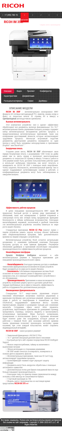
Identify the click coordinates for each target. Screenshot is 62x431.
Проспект (31, 91)
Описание (7, 91)
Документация (28, 96)
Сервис (30, 101)
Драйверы (43, 101)
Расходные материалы (13, 101)
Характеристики (10, 96)
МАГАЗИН (33, 17)
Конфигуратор (46, 91)
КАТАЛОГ (24, 17)
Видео (19, 91)
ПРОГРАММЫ (49, 17)
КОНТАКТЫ (57, 17)
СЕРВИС (41, 17)
